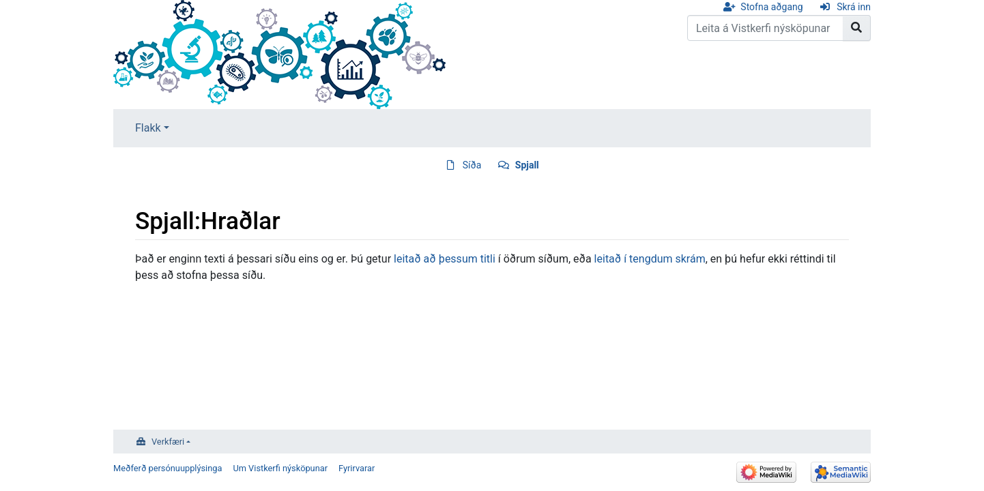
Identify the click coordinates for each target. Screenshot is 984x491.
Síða (472, 165)
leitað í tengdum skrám (650, 258)
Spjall (527, 165)
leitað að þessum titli (444, 258)
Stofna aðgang (771, 6)
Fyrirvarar (356, 468)
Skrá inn (854, 6)
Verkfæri (167, 441)
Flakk (148, 127)
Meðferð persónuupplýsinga (167, 468)
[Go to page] (857, 28)
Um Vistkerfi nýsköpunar (280, 468)
